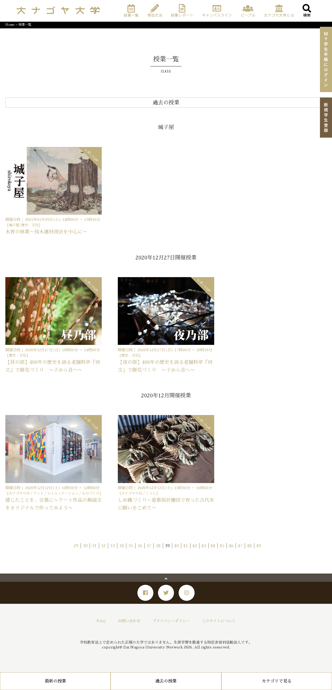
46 (231, 546)
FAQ (101, 621)
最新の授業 (55, 681)
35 (130, 546)
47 (240, 546)
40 (176, 546)
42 (194, 546)
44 (212, 546)
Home (10, 24)
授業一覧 (24, 24)
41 (185, 546)
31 (94, 546)
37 (148, 546)
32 (103, 546)
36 (139, 546)
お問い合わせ (129, 621)
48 (249, 546)
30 (85, 546)
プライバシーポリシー (171, 621)
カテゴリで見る (277, 681)
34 (121, 546)
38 (158, 546)
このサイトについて (219, 621)
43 (203, 546)
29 (76, 546)
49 (258, 546)
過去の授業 (166, 681)
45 (222, 546)
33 (112, 546)
